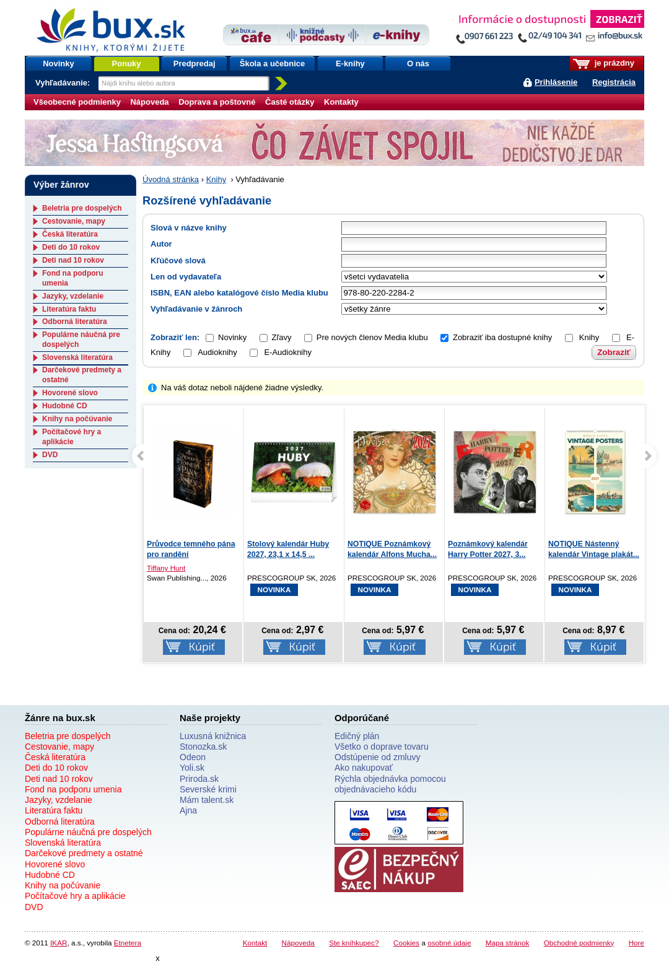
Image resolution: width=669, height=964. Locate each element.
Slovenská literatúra (77, 357)
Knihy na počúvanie (77, 418)
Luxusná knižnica (213, 736)
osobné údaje (449, 943)
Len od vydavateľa (186, 276)
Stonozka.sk (203, 746)
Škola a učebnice (272, 63)
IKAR (58, 943)
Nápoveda (149, 102)
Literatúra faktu (69, 309)
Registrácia (614, 82)
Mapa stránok (508, 943)
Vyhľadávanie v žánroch (196, 308)
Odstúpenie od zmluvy (377, 757)
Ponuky (126, 63)
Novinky (58, 63)
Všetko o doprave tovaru (381, 746)
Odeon (193, 757)
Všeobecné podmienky (77, 102)
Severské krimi (208, 789)
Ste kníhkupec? (354, 943)
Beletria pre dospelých (82, 208)
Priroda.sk (199, 779)
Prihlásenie (556, 82)
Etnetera (127, 943)
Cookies (406, 943)
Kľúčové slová (178, 260)
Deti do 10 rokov (71, 247)
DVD (50, 454)
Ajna (188, 810)
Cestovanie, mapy (73, 221)
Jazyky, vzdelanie (72, 296)
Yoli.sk (192, 768)
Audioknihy (210, 352)
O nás (418, 63)
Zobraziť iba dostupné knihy (502, 337)
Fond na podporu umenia (73, 789)
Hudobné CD (64, 405)
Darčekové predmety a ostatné (84, 853)
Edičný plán (356, 736)
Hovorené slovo (70, 392)
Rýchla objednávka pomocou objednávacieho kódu (390, 784)
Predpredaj (194, 63)
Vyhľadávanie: (63, 82)
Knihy (216, 179)
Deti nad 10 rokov (73, 260)
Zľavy (282, 337)
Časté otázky (289, 102)
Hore (636, 943)
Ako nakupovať (363, 768)
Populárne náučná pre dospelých (88, 832)
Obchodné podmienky (579, 943)
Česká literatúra (70, 234)
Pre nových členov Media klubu (372, 337)
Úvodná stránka (170, 179)
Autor (161, 243)
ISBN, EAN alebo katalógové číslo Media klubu (239, 292)
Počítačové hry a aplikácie (71, 436)
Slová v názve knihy (189, 227)
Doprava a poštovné (216, 102)
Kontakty (341, 102)
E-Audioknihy (281, 352)
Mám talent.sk (207, 800)
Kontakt (255, 943)
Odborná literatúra (74, 321)
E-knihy (350, 63)
